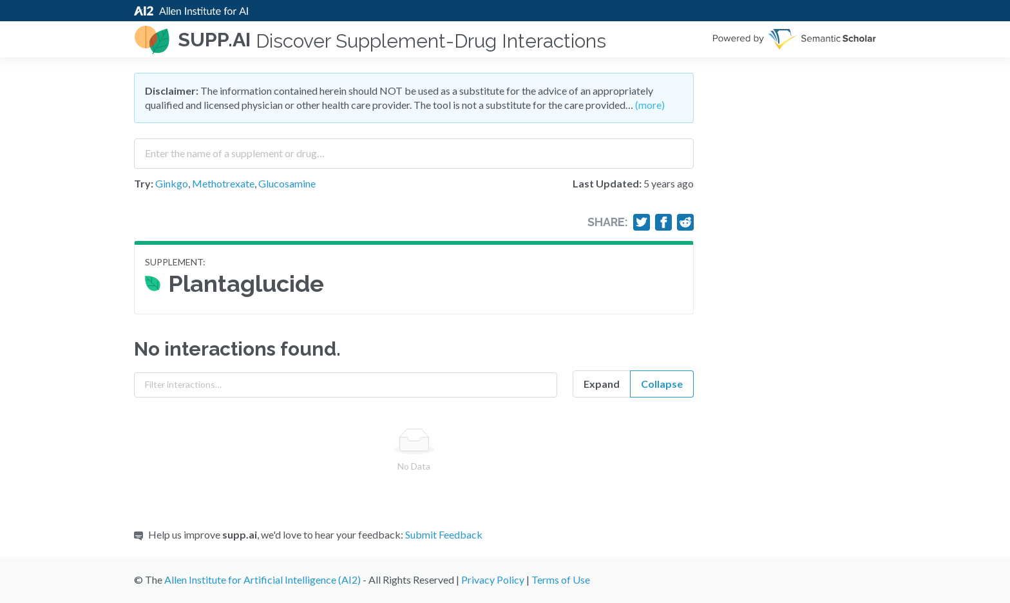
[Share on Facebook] (663, 222)
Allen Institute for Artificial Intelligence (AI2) (262, 579)
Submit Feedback (443, 534)
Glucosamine (287, 183)
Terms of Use (560, 579)
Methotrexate (223, 183)
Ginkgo (171, 183)
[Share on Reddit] (685, 222)
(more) (650, 105)
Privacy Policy (492, 579)
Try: (143, 183)
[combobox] (414, 149)
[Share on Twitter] (641, 222)
